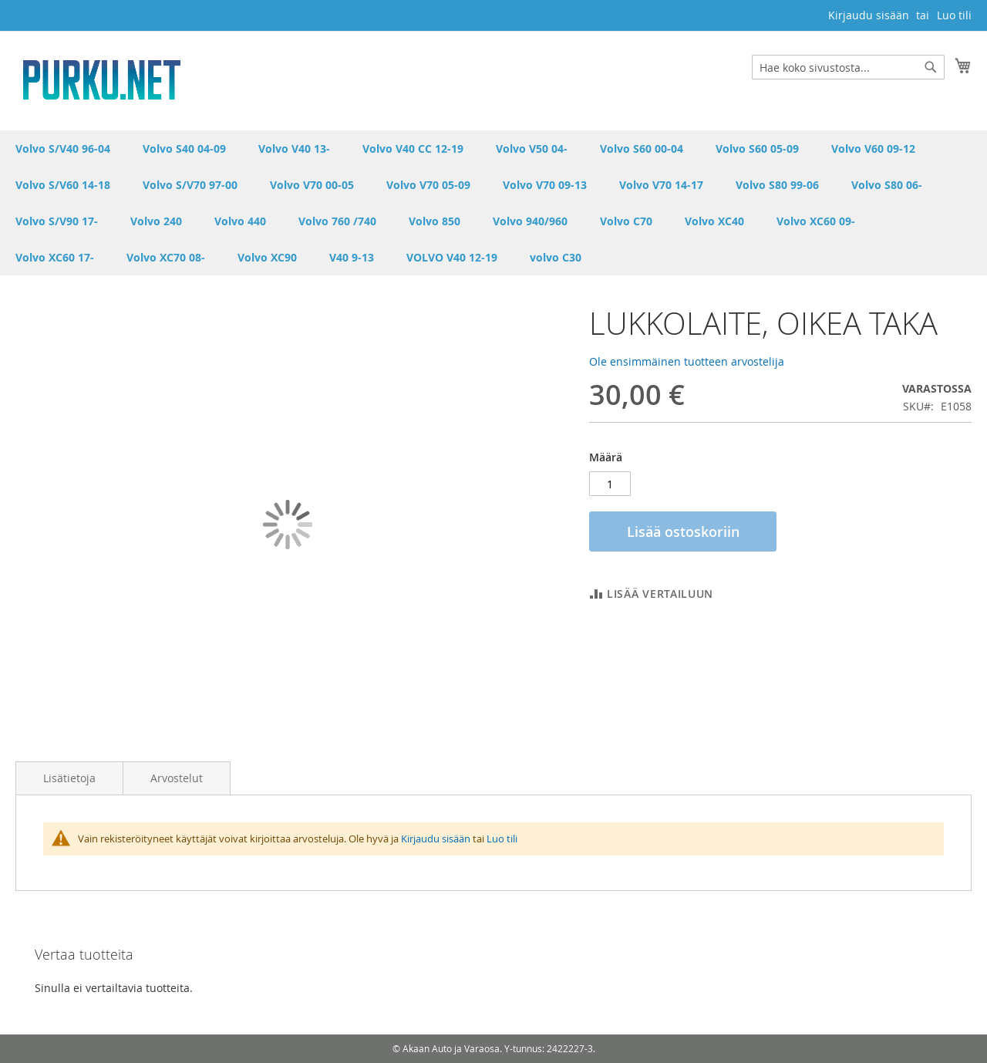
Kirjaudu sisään (868, 15)
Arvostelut (176, 778)
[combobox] (848, 67)
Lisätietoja (69, 778)
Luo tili (954, 15)
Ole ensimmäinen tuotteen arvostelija (686, 361)
